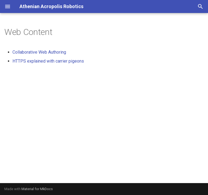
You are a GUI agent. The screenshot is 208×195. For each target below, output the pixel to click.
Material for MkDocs (37, 189)
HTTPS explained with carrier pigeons (48, 61)
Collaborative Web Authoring (39, 52)
